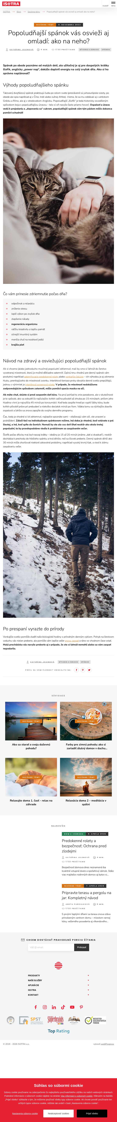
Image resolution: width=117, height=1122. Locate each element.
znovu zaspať (72, 714)
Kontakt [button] (33, 1068)
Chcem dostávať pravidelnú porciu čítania (61, 1013)
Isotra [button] (32, 1063)
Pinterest (82, 743)
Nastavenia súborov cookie (25, 1113)
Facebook (76, 743)
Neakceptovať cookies (58, 1113)
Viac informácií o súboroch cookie (76, 1096)
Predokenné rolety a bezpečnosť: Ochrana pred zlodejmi (85, 919)
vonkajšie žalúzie (74, 450)
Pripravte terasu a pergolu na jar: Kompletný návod (87, 968)
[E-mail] (51, 1020)
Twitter (89, 743)
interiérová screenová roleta (39, 457)
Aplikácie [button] (33, 1058)
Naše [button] (35, 1053)
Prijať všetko (92, 1113)
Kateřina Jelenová (22, 49)
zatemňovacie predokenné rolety (41, 450)
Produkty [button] (34, 1049)
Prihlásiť (82, 1020)
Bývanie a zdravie (89, 49)
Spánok (106, 49)
